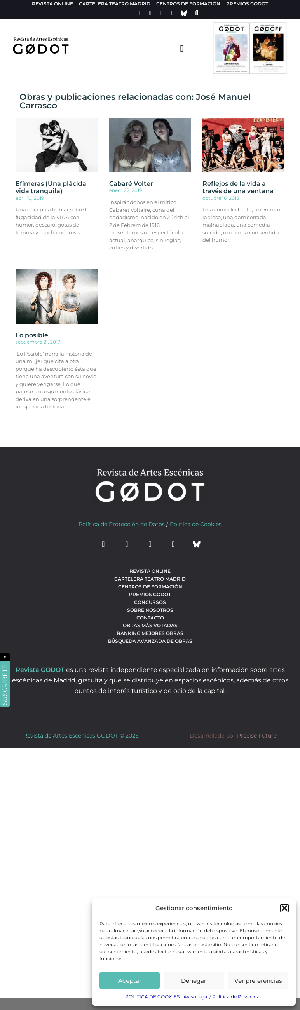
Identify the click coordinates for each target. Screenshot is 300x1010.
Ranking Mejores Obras (150, 633)
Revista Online (52, 4)
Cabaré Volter (131, 183)
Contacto (150, 618)
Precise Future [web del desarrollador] (257, 735)
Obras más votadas (150, 625)
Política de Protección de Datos (121, 524)
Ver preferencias (258, 980)
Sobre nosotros (150, 610)
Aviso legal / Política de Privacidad (223, 997)
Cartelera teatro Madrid (114, 4)
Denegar (193, 980)
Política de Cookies (196, 524)
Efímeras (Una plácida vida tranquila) (51, 187)
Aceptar (129, 980)
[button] (284, 908)
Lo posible (32, 335)
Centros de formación (188, 4)
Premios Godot (247, 4)
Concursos (150, 602)
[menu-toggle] (182, 48)
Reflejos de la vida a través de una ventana (238, 187)
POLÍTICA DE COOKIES (152, 997)
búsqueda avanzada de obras (150, 641)
